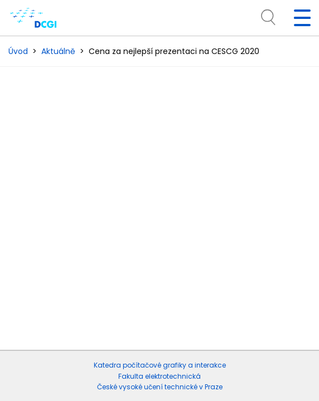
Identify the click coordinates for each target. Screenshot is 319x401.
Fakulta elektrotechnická (159, 376)
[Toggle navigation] (298, 18)
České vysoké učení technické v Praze (160, 387)
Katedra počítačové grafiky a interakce (160, 365)
